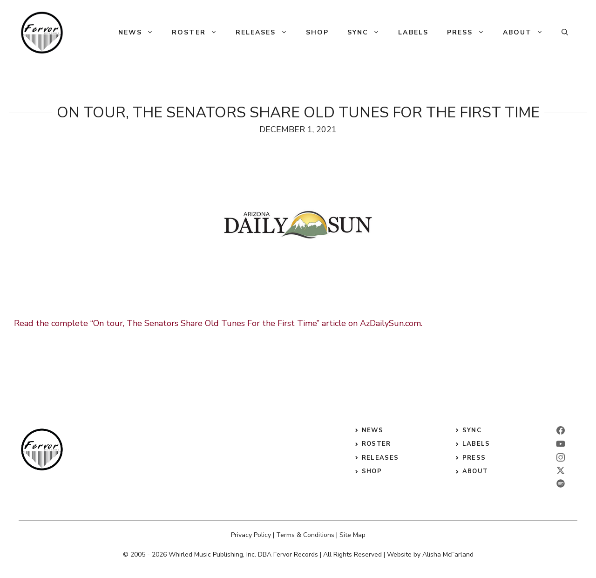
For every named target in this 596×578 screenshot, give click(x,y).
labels (476, 444)
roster (376, 444)
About (528, 33)
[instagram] (560, 457)
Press (470, 33)
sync (471, 430)
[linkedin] (560, 444)
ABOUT (475, 471)
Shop (317, 32)
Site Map (352, 534)
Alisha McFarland (448, 554)
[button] (564, 33)
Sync (368, 33)
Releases (266, 33)
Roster (199, 33)
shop (372, 471)
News (140, 33)
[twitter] (560, 470)
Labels (413, 32)
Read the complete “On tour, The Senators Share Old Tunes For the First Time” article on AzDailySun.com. (218, 323)
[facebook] (560, 430)
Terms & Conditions (305, 534)
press (474, 458)
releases (380, 458)
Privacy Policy (251, 534)
